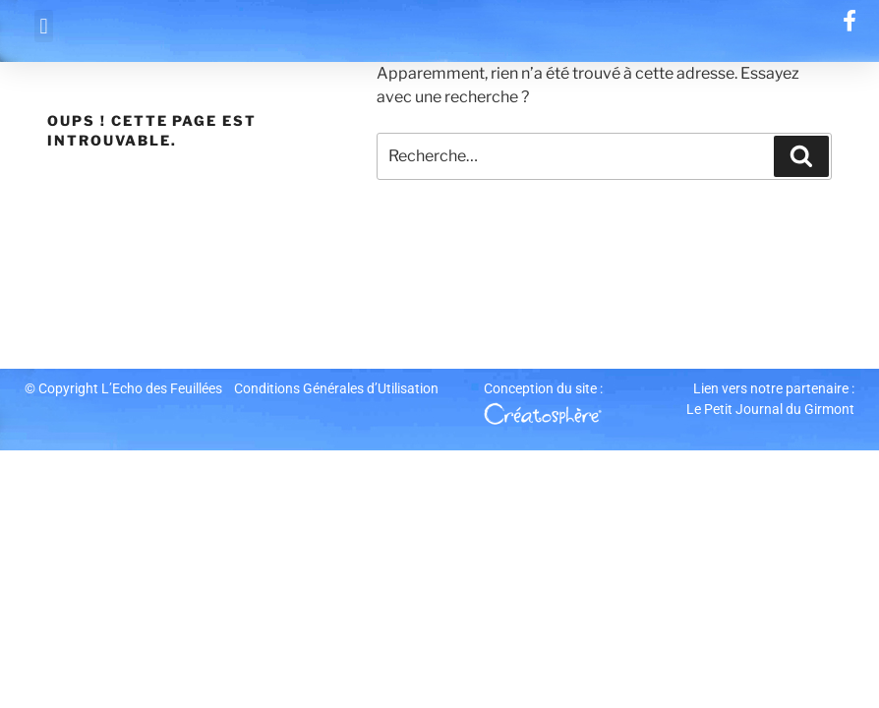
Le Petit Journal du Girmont (770, 409)
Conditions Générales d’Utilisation (336, 388)
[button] (43, 26)
